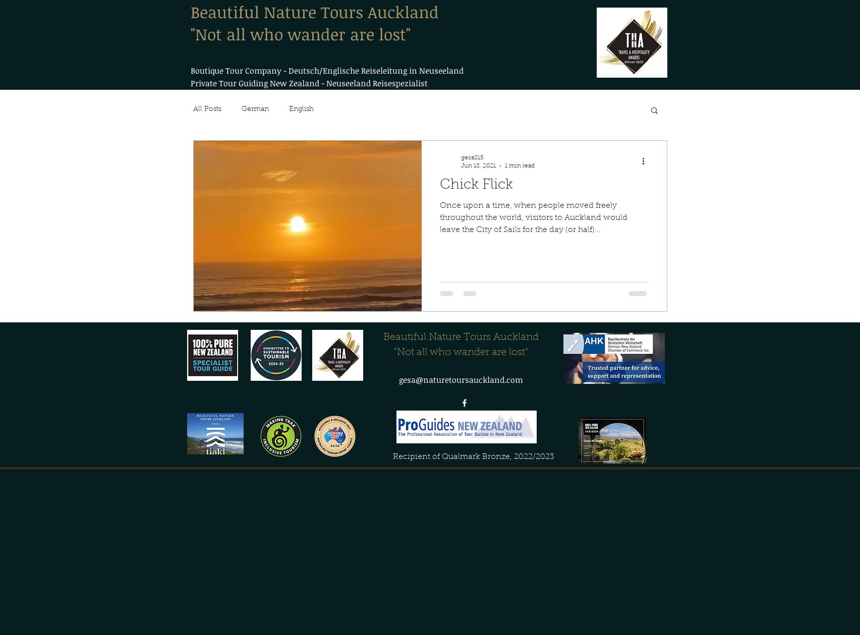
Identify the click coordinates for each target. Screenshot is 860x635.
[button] (654, 111)
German (255, 109)
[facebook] (465, 403)
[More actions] (647, 161)
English (301, 109)
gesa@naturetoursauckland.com (461, 379)
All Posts (207, 109)
